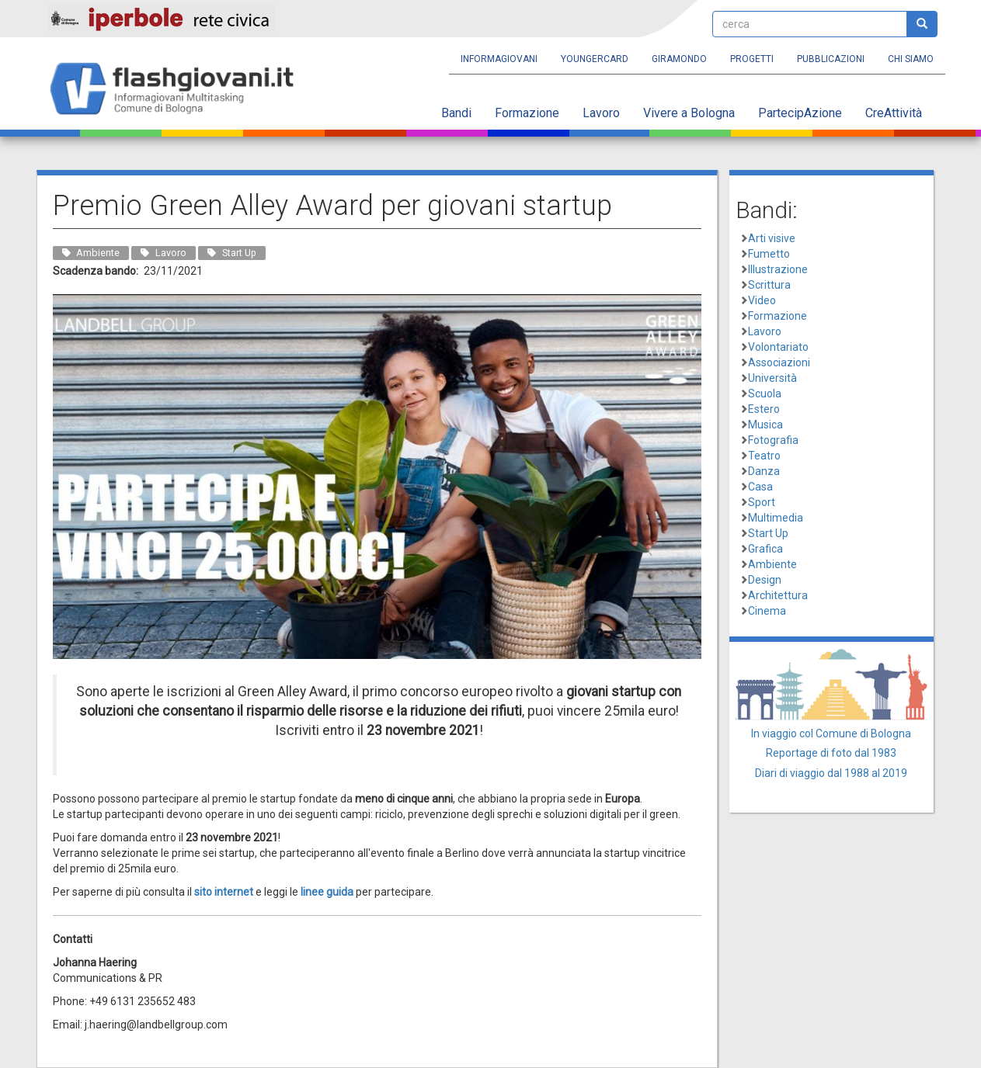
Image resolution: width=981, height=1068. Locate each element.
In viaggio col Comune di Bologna (831, 733)
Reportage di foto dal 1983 (831, 753)
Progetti (752, 59)
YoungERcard (594, 59)
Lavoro (601, 113)
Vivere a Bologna (689, 113)
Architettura (778, 595)
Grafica (765, 549)
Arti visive (771, 238)
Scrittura (769, 285)
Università (772, 378)
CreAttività (893, 113)
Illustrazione (778, 269)
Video (762, 300)
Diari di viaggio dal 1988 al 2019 (831, 773)
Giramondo (679, 59)
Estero (764, 409)
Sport (761, 502)
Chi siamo (911, 59)
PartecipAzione (800, 113)
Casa (760, 486)
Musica (765, 424)
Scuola (764, 393)
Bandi (456, 113)
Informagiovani (499, 59)
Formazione (527, 113)
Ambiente (772, 564)
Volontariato (778, 347)
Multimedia (775, 517)
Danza (764, 471)
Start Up (768, 533)
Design (764, 580)
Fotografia (773, 440)
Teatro (764, 455)
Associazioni (779, 362)
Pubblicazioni (830, 59)
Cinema (767, 611)
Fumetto (769, 254)
